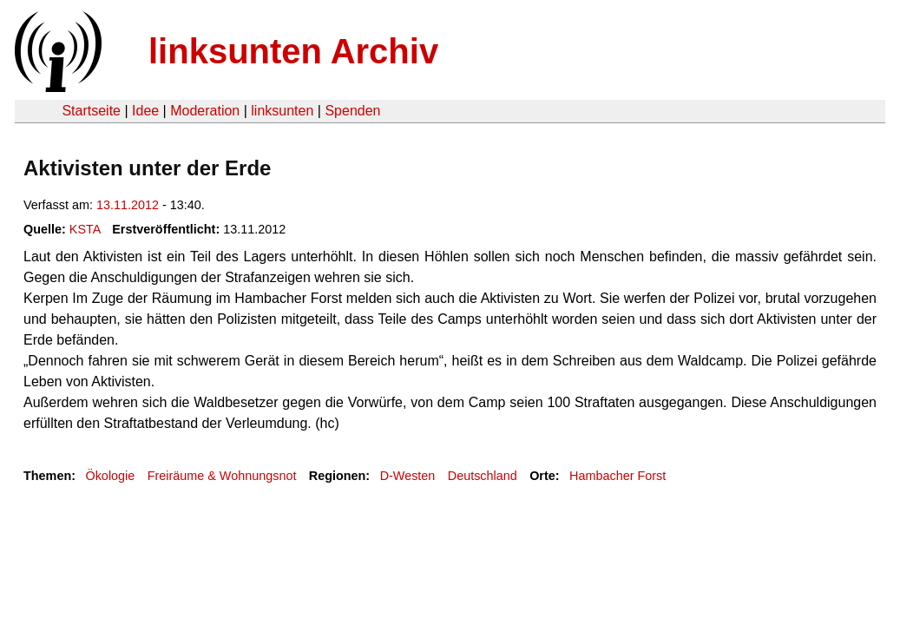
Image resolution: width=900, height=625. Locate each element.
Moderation (205, 110)
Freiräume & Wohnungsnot (222, 476)
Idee (145, 110)
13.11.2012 (127, 205)
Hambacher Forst (617, 476)
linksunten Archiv (293, 51)
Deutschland (482, 476)
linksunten (282, 110)
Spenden (352, 110)
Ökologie (110, 476)
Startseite (91, 110)
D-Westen (408, 476)
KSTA (85, 229)
